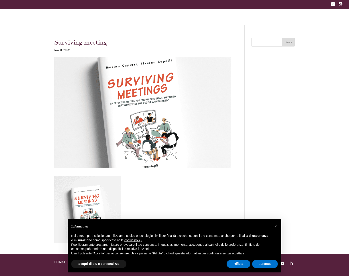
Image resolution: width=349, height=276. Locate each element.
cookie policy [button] (133, 240)
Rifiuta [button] (238, 264)
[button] (275, 226)
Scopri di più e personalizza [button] (98, 264)
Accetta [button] (265, 264)
